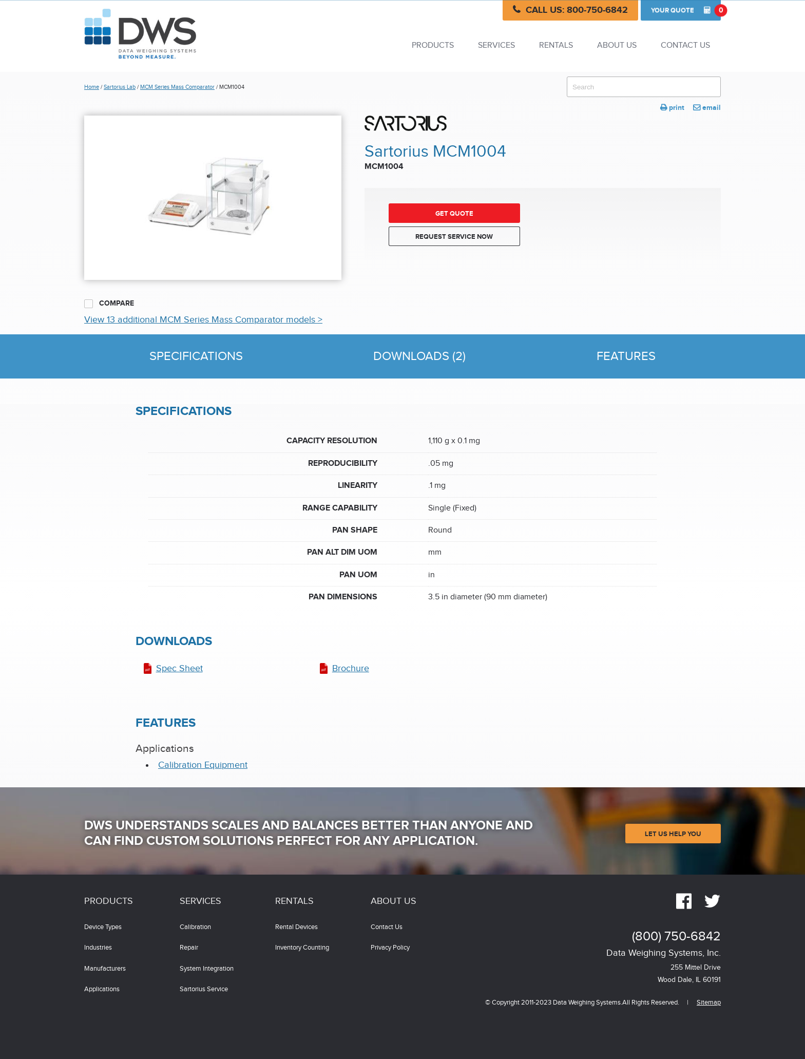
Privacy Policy (390, 948)
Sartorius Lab (120, 87)
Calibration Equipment (202, 765)
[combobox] (644, 87)
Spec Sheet (179, 668)
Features (626, 356)
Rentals (556, 45)
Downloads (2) (419, 356)
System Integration (207, 969)
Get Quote (454, 214)
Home (91, 87)
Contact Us (685, 45)
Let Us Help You (673, 834)
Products (433, 45)
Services (496, 45)
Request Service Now (454, 237)
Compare (109, 303)
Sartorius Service (204, 989)
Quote (686, 10)
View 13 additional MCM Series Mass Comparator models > (203, 319)
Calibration (195, 927)
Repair (189, 948)
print (672, 107)
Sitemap (709, 1003)
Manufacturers (105, 969)
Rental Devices (296, 927)
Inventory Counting (302, 948)
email (707, 107)
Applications (102, 989)
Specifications (196, 356)
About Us (617, 45)
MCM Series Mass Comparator (177, 87)
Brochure (350, 668)
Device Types (103, 927)
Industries (98, 948)
